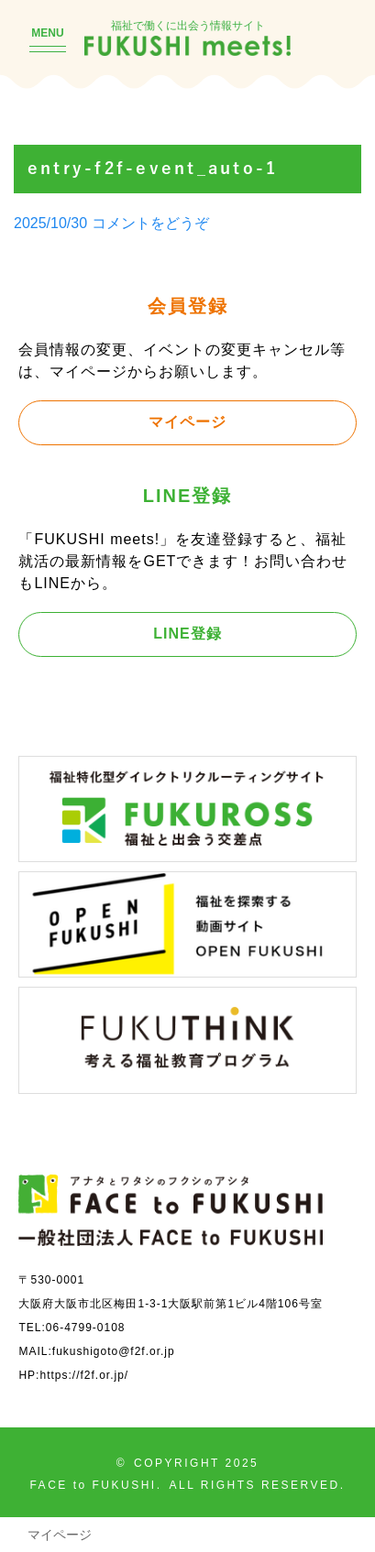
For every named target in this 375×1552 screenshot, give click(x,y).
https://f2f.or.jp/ (83, 1375)
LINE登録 (187, 633)
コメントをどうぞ (150, 222)
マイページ (187, 421)
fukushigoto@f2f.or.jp (113, 1351)
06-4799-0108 (86, 1327)
